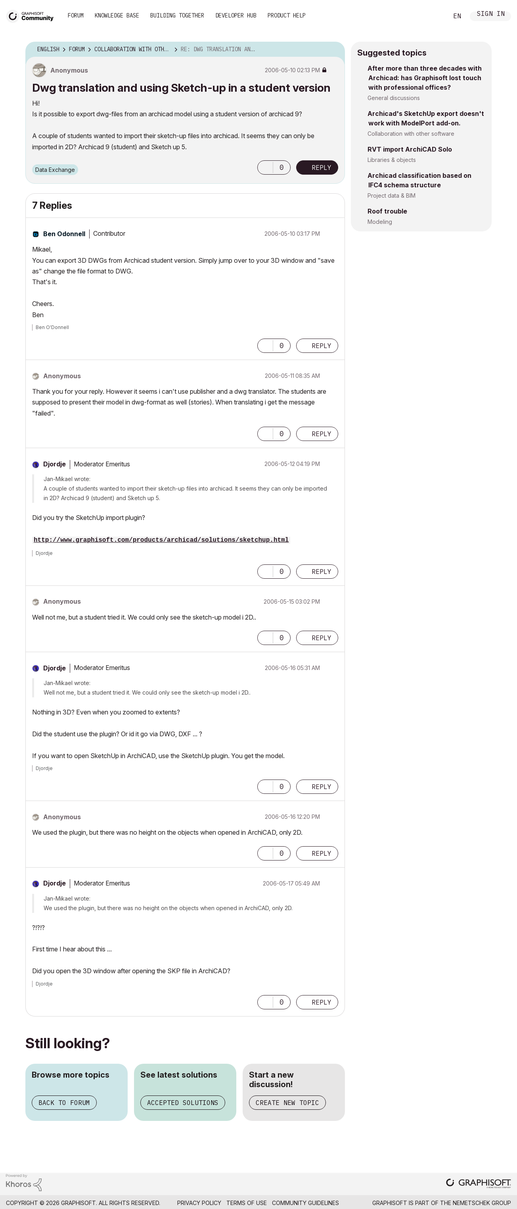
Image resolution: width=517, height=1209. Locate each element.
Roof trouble (387, 211)
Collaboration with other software (411, 133)
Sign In (491, 14)
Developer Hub (236, 15)
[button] (265, 167)
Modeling (380, 221)
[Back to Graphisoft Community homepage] (32, 15)
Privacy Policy (199, 1202)
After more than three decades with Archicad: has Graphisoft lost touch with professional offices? (425, 77)
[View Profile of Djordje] (54, 464)
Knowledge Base (117, 15)
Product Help (287, 15)
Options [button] (334, 50)
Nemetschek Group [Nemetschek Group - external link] (482, 1202)
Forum (76, 15)
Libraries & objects (392, 159)
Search (433, 16)
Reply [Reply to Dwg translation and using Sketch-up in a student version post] (321, 167)
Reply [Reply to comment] (321, 346)
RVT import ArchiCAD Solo (410, 149)
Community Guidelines (305, 1202)
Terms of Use (246, 1202)
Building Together (177, 15)
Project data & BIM (392, 195)
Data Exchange (55, 169)
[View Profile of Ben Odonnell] (64, 234)
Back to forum (64, 1103)
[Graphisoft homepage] (478, 1184)
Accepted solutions (182, 1103)
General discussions (394, 97)
